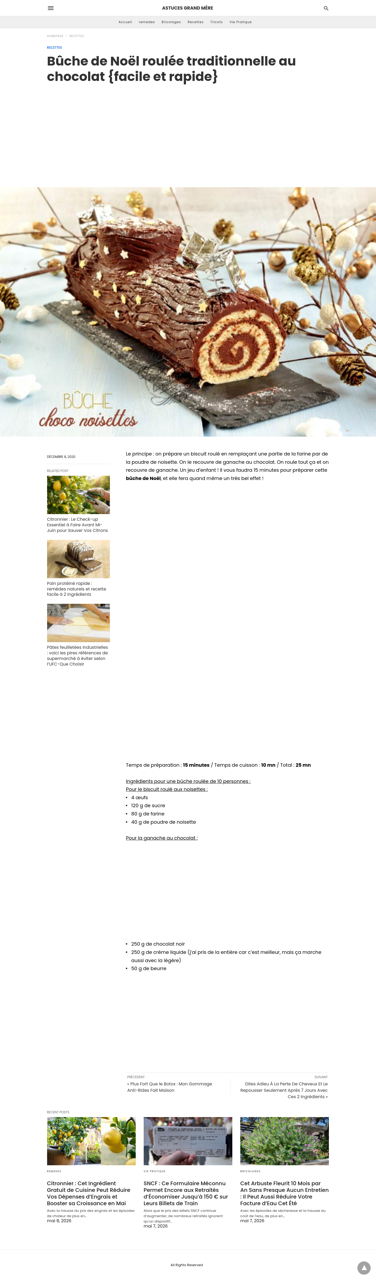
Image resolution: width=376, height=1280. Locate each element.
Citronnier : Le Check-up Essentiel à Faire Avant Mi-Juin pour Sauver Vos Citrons (77, 525)
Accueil (125, 22)
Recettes (196, 22)
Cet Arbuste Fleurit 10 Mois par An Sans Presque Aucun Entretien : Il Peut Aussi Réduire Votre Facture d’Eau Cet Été (284, 1193)
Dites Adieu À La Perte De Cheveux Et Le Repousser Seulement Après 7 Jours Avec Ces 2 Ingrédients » (284, 1090)
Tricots (216, 22)
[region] (188, 129)
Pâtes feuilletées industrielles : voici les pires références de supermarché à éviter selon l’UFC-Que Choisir (77, 655)
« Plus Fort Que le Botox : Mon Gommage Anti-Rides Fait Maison (169, 1087)
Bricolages (171, 22)
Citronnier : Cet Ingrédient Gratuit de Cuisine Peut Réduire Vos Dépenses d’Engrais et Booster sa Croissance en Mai (88, 1193)
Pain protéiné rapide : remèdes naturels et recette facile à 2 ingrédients (76, 589)
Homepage (55, 36)
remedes (147, 22)
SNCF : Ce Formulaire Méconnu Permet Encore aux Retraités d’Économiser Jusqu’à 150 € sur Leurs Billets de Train (186, 1193)
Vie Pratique (240, 22)
